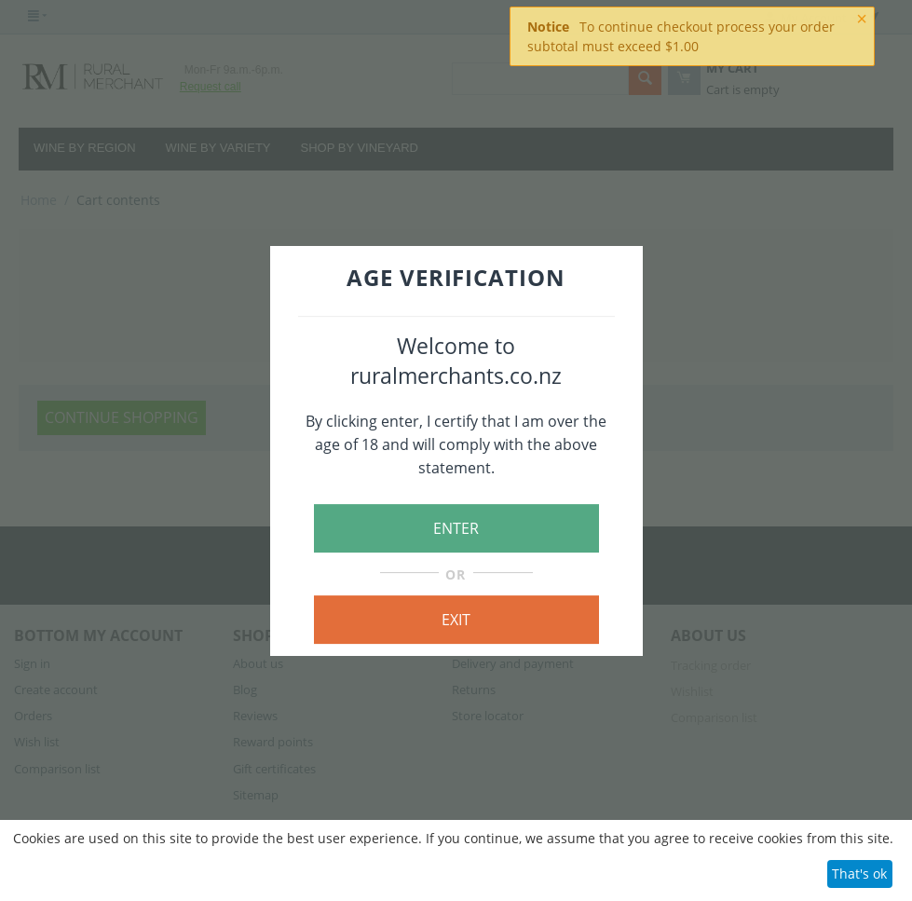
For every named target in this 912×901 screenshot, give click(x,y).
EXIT (456, 619)
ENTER (456, 528)
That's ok (859, 873)
